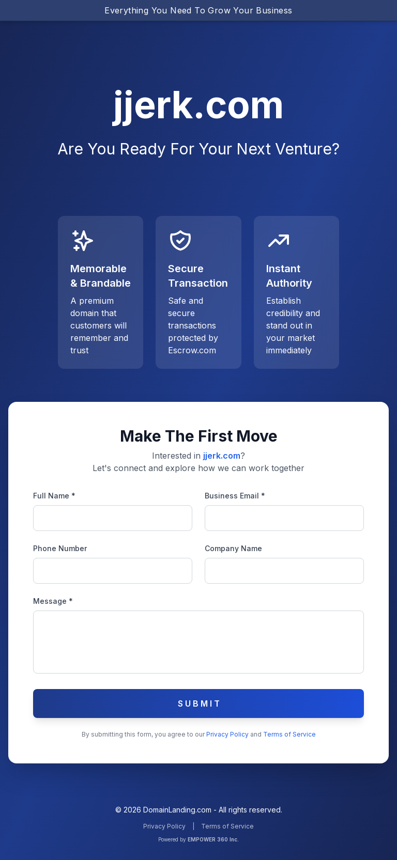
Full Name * (54, 495)
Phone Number (60, 548)
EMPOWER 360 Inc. (213, 839)
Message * (53, 601)
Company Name (233, 548)
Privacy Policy (228, 734)
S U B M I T (199, 703)
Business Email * (235, 495)
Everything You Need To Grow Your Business (198, 10)
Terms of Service (289, 734)
